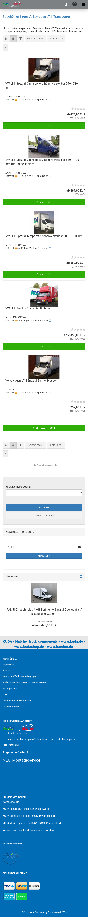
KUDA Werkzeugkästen (15, 823)
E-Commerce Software (32, 912)
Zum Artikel (44, 125)
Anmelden (44, 556)
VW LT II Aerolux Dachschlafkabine (27, 308)
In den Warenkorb (44, 428)
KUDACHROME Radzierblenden (46, 823)
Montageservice (11, 688)
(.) (50, 99)
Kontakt (7, 670)
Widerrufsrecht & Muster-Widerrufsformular (25, 682)
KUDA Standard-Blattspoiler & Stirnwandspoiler (29, 815)
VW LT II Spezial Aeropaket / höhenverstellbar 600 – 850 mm (43, 236)
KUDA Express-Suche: (18, 486)
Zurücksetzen (44, 515)
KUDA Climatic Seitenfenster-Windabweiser (26, 808)
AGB (5, 694)
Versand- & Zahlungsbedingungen (20, 676)
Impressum (8, 664)
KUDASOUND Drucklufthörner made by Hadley (28, 830)
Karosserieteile (11, 801)
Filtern (44, 507)
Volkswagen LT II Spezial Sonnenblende (30, 380)
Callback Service (11, 706)
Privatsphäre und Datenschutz (18, 700)
